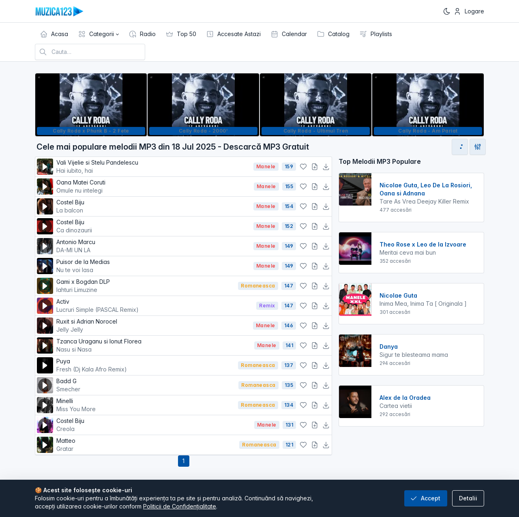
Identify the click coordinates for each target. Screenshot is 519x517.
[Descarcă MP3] (326, 166)
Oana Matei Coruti (153, 187)
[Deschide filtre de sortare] (478, 147)
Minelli (145, 405)
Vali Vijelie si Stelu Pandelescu (153, 167)
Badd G (145, 385)
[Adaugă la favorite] (303, 166)
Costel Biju (153, 207)
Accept (425, 498)
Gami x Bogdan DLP (145, 286)
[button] (98, 34)
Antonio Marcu (153, 246)
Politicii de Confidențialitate (179, 506)
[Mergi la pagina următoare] (460, 147)
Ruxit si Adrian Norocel (153, 326)
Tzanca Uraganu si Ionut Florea (153, 346)
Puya (145, 365)
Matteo (146, 445)
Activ (154, 306)
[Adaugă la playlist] (315, 166)
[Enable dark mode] (446, 11)
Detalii (468, 498)
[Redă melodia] (45, 167)
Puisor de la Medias (153, 266)
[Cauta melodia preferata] (90, 52)
